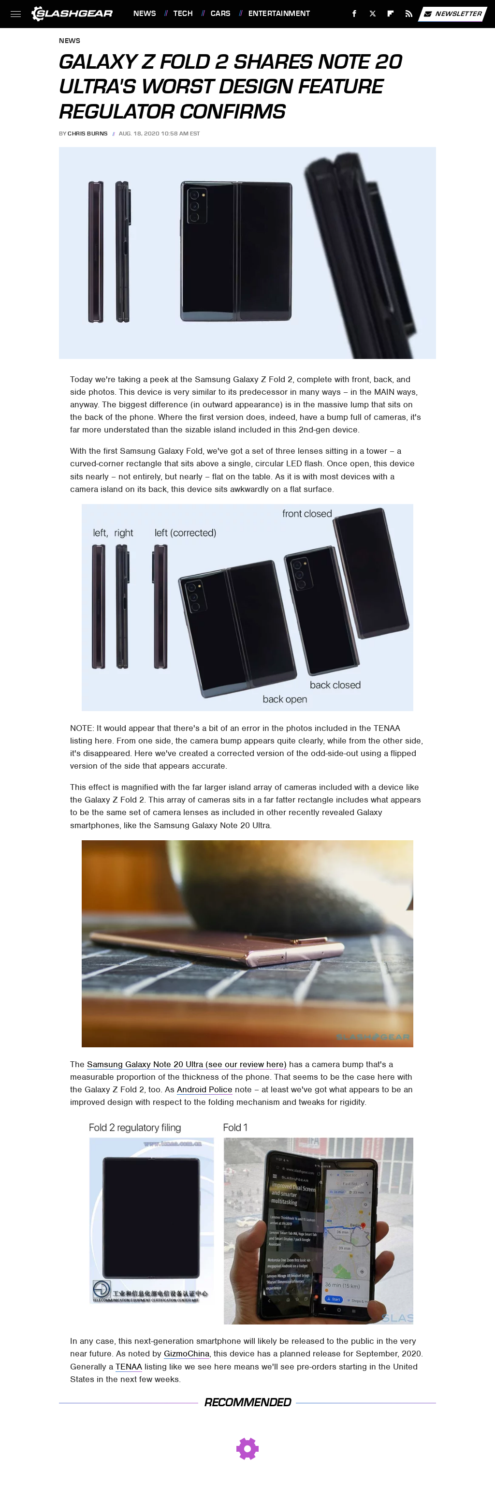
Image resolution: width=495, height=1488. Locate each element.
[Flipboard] (391, 13)
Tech (183, 13)
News (144, 13)
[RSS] (409, 13)
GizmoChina (186, 1353)
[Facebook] (355, 13)
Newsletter (452, 14)
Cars (221, 13)
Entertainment (279, 13)
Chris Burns (88, 133)
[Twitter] (372, 13)
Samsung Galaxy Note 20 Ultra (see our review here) (187, 1064)
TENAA (129, 1366)
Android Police (205, 1089)
